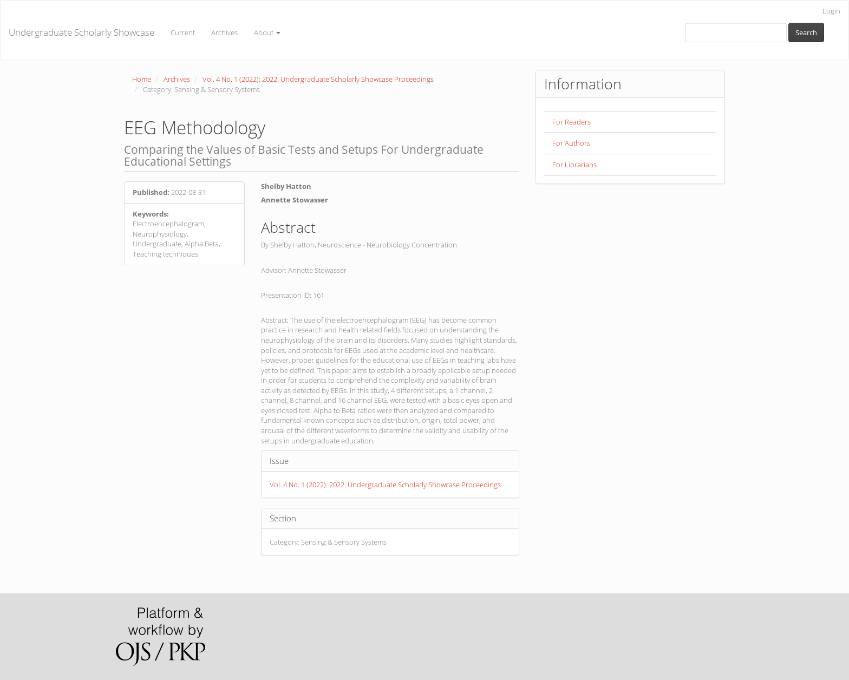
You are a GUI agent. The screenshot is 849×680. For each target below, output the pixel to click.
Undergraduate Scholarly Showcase (81, 32)
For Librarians (574, 164)
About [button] (267, 32)
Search (806, 32)
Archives (224, 32)
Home (141, 79)
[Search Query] (736, 32)
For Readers (571, 122)
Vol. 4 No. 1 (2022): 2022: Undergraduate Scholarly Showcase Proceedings (318, 79)
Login (831, 11)
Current (183, 32)
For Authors (571, 143)
